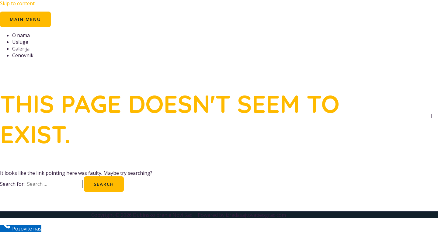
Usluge (20, 42)
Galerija (21, 48)
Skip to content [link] (17, 3)
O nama (21, 35)
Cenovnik (22, 55)
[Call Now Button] (20, 228)
